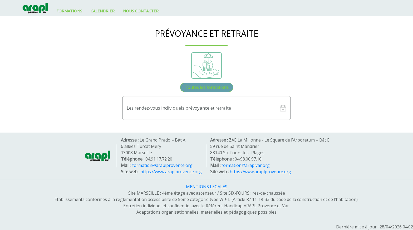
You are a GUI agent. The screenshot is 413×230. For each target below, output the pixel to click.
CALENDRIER (103, 10)
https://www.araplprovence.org (171, 172)
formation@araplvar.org (246, 165)
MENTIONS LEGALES (206, 187)
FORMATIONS (69, 10)
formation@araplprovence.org (162, 165)
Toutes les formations (207, 87)
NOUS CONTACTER (141, 10)
